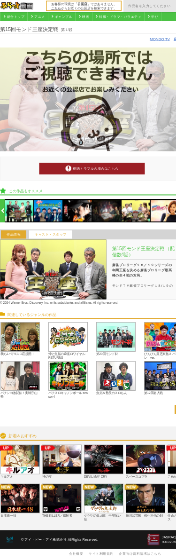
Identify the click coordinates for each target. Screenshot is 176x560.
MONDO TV (160, 39)
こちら (56, 8)
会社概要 (76, 553)
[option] (19, 210)
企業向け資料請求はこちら (140, 553)
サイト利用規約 (101, 553)
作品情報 (14, 235)
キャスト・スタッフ (51, 235)
